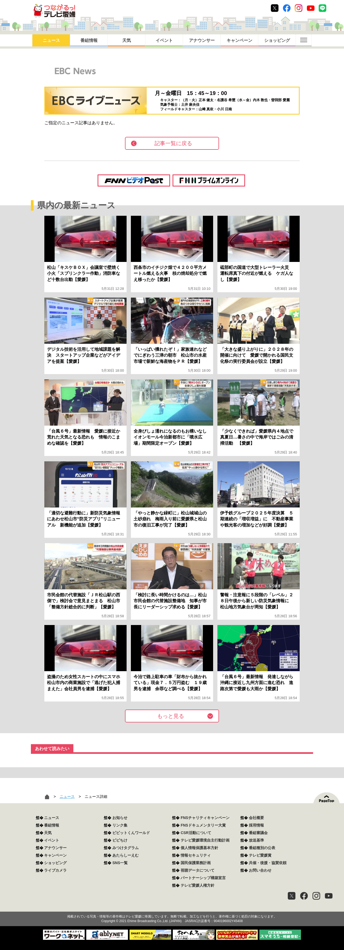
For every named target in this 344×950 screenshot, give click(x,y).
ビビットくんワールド (131, 833)
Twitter (275, 8)
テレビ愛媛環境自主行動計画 (205, 840)
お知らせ (119, 818)
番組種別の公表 (262, 848)
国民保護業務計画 (196, 863)
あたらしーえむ (125, 855)
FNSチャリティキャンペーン (205, 818)
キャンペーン (239, 40)
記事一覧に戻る (173, 143)
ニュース (51, 40)
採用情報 (256, 825)
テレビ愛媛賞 (260, 855)
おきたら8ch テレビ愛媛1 (54, 10)
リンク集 (119, 825)
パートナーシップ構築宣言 (203, 878)
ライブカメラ (55, 870)
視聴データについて (197, 870)
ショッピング (277, 40)
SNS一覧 (120, 863)
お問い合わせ (260, 870)
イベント (164, 40)
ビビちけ (119, 840)
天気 (126, 40)
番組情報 (89, 40)
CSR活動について (196, 833)
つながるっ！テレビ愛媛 (172, 907)
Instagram (299, 8)
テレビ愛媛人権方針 (197, 885)
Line (322, 8)
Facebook (287, 8)
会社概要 (256, 818)
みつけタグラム (125, 848)
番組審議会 (258, 833)
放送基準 (256, 840)
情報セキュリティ (196, 855)
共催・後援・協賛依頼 (267, 863)
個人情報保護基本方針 (199, 848)
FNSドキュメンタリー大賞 (203, 825)
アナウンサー (202, 40)
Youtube (311, 8)
